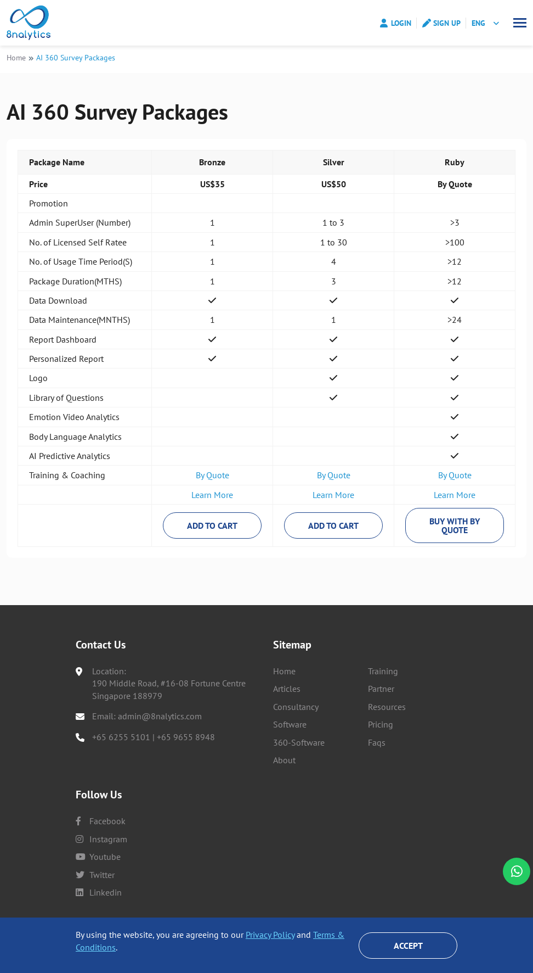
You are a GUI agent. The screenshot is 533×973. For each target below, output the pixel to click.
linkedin (99, 892)
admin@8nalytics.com (160, 716)
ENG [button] (478, 23)
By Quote (212, 478)
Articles (286, 689)
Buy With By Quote (454, 529)
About (284, 759)
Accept (408, 945)
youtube (98, 856)
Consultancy (296, 706)
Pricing (380, 724)
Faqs (376, 742)
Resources (387, 706)
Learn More (212, 498)
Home (16, 60)
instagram (101, 839)
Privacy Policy (270, 934)
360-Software (299, 742)
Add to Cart (212, 528)
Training (383, 671)
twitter (95, 874)
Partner (381, 689)
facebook (101, 820)
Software (290, 724)
